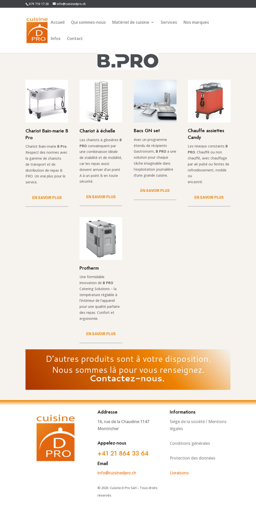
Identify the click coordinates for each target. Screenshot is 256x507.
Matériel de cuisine (130, 22)
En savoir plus (47, 197)
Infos (55, 39)
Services (169, 22)
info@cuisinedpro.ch (117, 473)
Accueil (57, 22)
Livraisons (179, 473)
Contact (75, 39)
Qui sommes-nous (88, 22)
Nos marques (196, 22)
